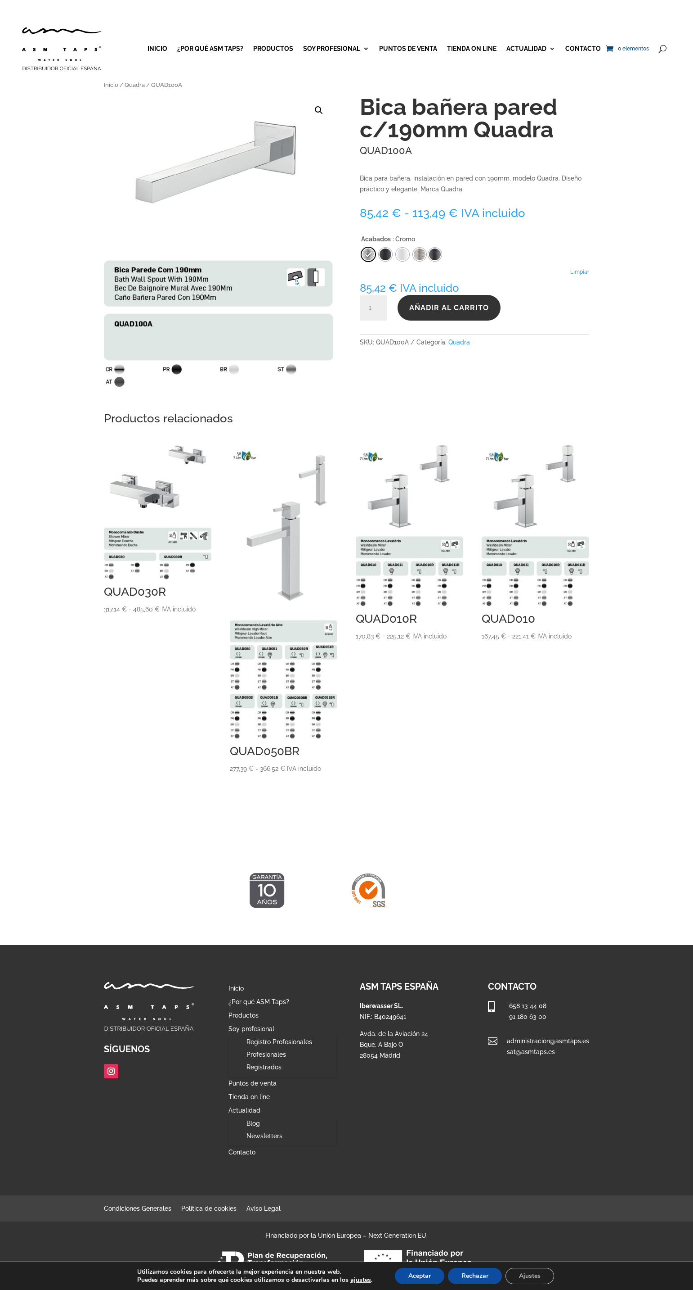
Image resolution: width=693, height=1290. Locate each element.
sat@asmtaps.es (531, 1051)
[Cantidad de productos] (373, 308)
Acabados (376, 239)
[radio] (435, 254)
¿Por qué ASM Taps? (210, 48)
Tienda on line (471, 48)
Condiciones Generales (137, 1208)
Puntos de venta (408, 48)
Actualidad (526, 48)
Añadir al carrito (449, 307)
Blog (253, 1123)
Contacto (583, 48)
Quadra (135, 84)
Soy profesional (331, 48)
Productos (273, 48)
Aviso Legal (263, 1208)
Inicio (157, 48)
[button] (319, 110)
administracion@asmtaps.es (548, 1041)
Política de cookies (209, 1208)
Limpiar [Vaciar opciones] (579, 272)
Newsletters (264, 1136)
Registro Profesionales (279, 1042)
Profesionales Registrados (266, 1061)
